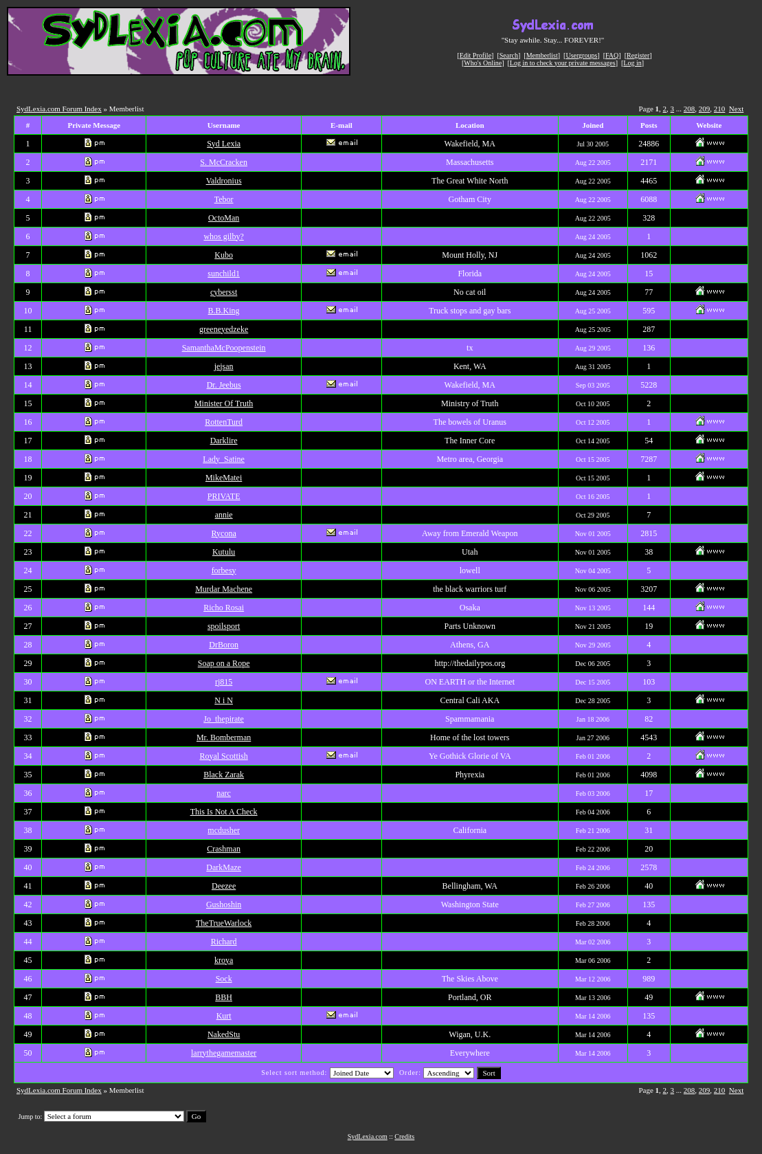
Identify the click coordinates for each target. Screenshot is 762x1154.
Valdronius (224, 181)
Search (509, 55)
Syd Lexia (223, 143)
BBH (223, 997)
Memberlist (542, 55)
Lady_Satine (224, 459)
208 (689, 108)
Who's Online (483, 63)
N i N (223, 700)
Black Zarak (223, 774)
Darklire (224, 440)
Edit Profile (475, 55)
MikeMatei (223, 477)
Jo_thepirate (223, 719)
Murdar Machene (223, 589)
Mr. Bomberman (224, 737)
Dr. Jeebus (224, 385)
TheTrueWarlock (223, 923)
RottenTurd (224, 422)
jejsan (224, 366)
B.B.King (224, 310)
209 (704, 108)
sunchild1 (224, 273)
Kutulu (223, 552)
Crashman (223, 849)
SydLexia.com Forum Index (59, 108)
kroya (223, 960)
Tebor (224, 199)
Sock (224, 979)
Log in (632, 63)
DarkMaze (223, 867)
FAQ (611, 55)
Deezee (224, 886)
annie (224, 515)
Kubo (223, 255)
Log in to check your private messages (563, 63)
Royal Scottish (223, 756)
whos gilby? (223, 236)
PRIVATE (224, 496)
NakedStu (224, 1034)
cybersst (223, 292)
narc (223, 793)
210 (720, 108)
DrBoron (223, 645)
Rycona (224, 533)
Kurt (224, 1016)
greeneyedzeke (223, 329)
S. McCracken (223, 162)
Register (638, 55)
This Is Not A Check (224, 812)
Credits (404, 1136)
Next (736, 108)
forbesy (224, 570)
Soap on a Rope (224, 663)
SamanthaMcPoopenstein (224, 348)
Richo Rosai (223, 607)
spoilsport (224, 626)
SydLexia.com (368, 1136)
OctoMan (223, 218)
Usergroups (581, 55)
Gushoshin (223, 904)
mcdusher (224, 830)
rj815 (223, 682)
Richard (224, 941)
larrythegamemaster (223, 1053)
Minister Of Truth (223, 403)
